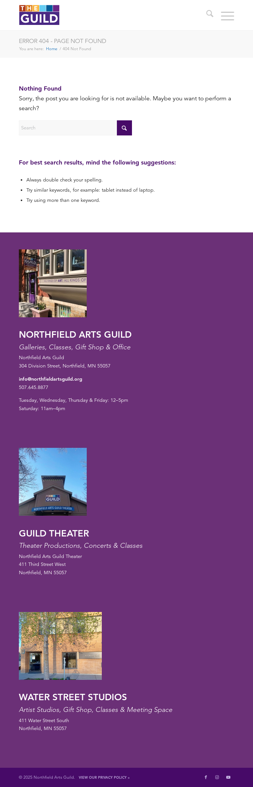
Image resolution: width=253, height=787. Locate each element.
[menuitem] (206, 15)
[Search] (206, 15)
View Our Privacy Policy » (104, 777)
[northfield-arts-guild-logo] (105, 15)
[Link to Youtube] (228, 777)
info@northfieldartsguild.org (50, 379)
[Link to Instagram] (217, 777)
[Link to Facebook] (206, 777)
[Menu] (223, 15)
